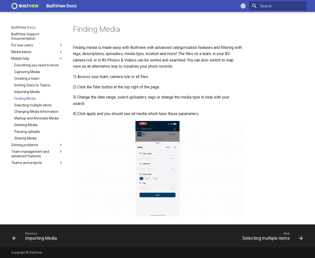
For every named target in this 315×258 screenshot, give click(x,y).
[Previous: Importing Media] (35, 237)
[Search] (278, 5)
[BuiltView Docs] (24, 6)
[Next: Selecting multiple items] (271, 237)
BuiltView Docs (23, 27)
